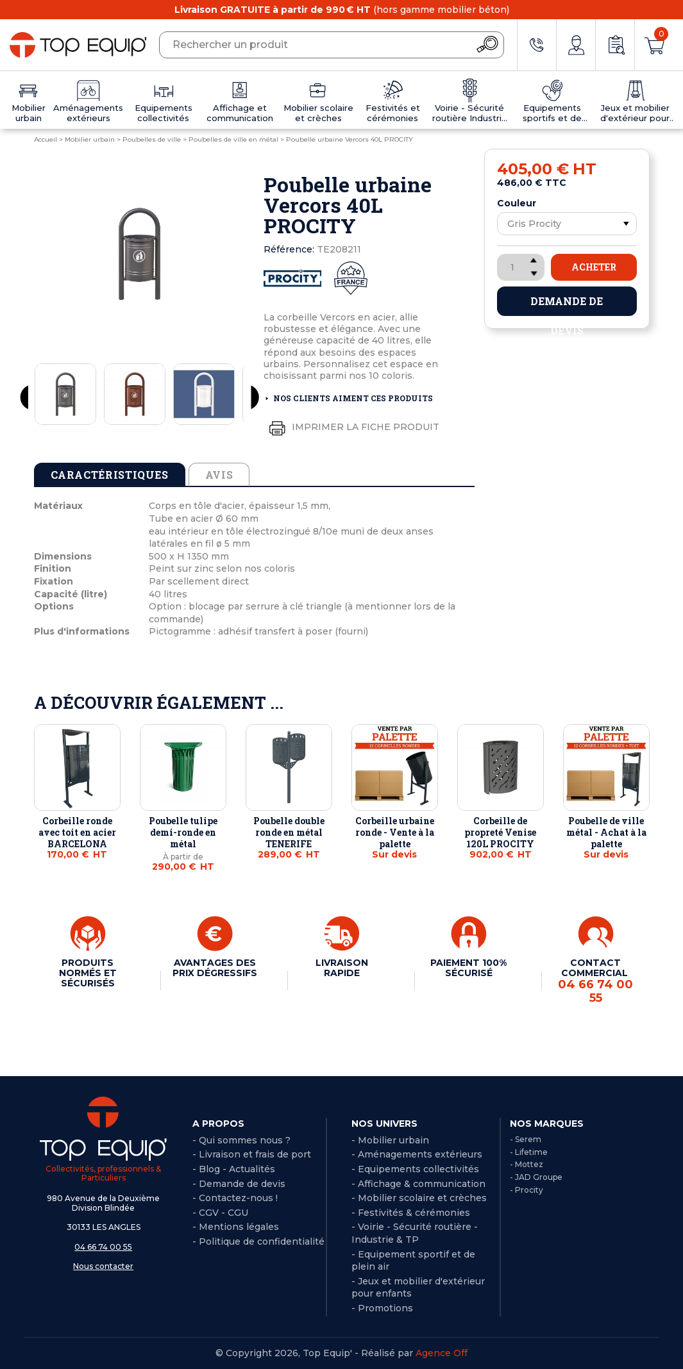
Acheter (593, 267)
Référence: (289, 249)
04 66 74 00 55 (103, 1247)
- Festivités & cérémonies (410, 1212)
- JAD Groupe (536, 1177)
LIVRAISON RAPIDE (342, 968)
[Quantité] (520, 267)
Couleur (516, 203)
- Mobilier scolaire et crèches (419, 1198)
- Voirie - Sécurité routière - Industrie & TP (414, 1233)
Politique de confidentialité (262, 1241)
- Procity (526, 1190)
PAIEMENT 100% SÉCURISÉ (468, 968)
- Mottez (526, 1164)
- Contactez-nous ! (235, 1198)
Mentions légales (239, 1226)
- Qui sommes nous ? (241, 1140)
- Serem (525, 1139)
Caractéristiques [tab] (110, 474)
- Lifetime (529, 1152)
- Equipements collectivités (415, 1169)
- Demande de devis (238, 1184)
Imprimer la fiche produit (351, 427)
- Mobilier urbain (390, 1140)
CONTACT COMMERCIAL (596, 981)
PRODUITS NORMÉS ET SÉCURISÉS (88, 973)
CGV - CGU (223, 1212)
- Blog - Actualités (233, 1169)
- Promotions (382, 1308)
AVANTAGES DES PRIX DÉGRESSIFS (215, 968)
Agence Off (442, 1353)
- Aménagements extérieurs (416, 1154)
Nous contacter (103, 1266)
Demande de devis (566, 305)
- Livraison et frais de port (251, 1154)
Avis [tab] (219, 474)
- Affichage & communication (418, 1184)
